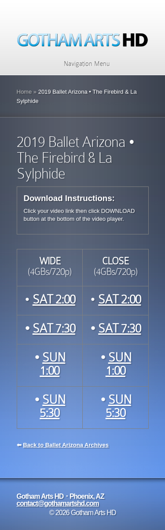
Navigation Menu (81, 63)
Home (24, 91)
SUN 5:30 (52, 406)
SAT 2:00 (54, 299)
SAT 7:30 (54, 328)
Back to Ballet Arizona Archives (66, 445)
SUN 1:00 (52, 364)
